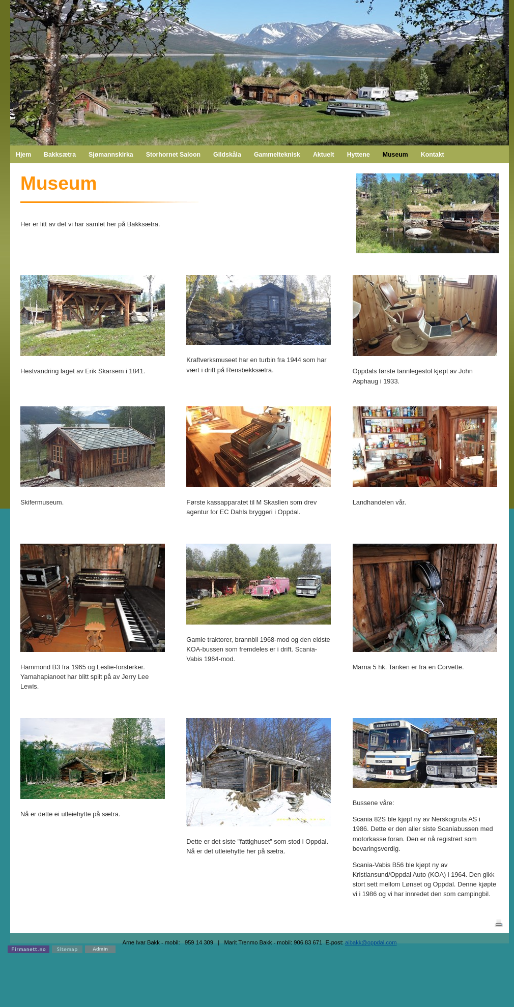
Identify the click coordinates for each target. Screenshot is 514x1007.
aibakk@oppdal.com (371, 942)
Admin (100, 949)
